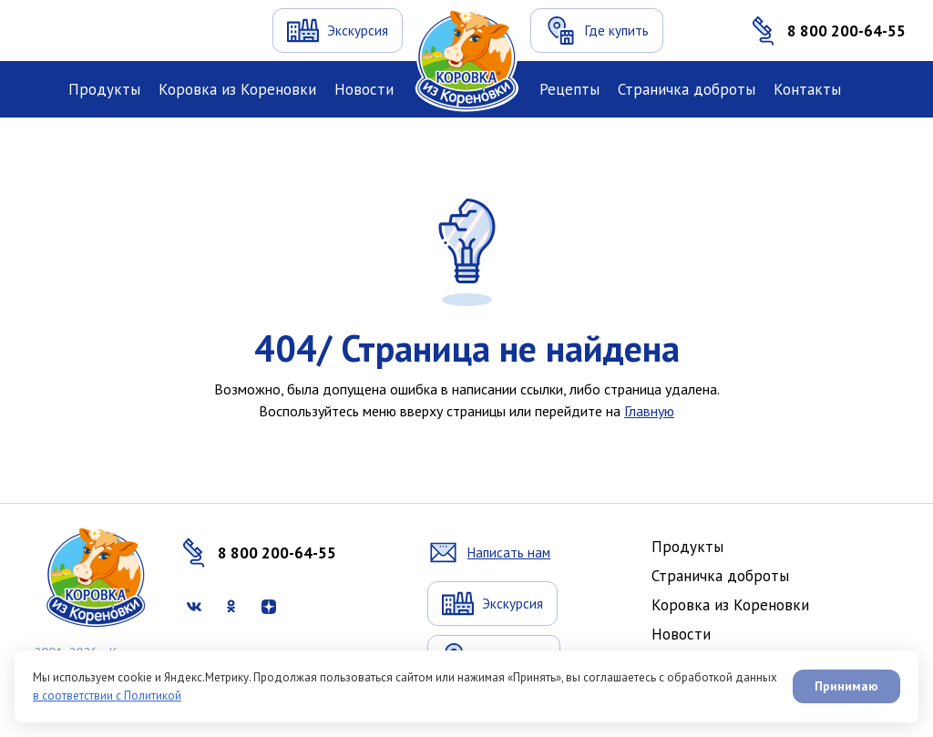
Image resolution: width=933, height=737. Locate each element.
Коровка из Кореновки (237, 89)
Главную (649, 411)
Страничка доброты (686, 89)
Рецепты (569, 89)
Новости (364, 89)
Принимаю (846, 686)
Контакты (807, 89)
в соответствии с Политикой (107, 695)
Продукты (104, 89)
